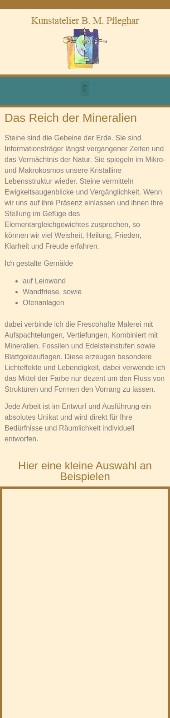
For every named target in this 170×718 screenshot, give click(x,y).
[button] (85, 88)
